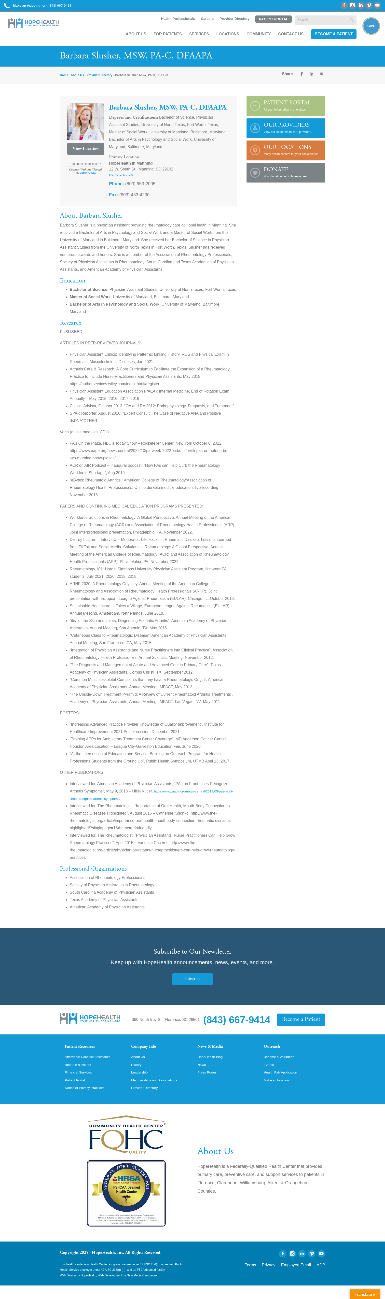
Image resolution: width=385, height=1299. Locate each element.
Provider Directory (228, 26)
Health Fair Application (283, 1084)
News (202, 1076)
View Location (86, 154)
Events (270, 1076)
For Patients (162, 41)
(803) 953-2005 (132, 188)
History (137, 1076)
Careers (200, 26)
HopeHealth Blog (212, 1068)
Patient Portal (267, 26)
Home (64, 80)
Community (253, 41)
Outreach (274, 1052)
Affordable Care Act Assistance (92, 1068)
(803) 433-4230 (129, 200)
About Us (130, 41)
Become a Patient (328, 41)
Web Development (110, 1288)
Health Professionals (171, 26)
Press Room (208, 1084)
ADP (322, 1277)
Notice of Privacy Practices (88, 1101)
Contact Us (285, 41)
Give (368, 33)
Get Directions (123, 180)
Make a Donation (278, 1093)
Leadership (141, 1084)
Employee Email (302, 1277)
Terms (267, 1277)
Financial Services (81, 1084)
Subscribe (192, 984)
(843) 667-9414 (49, 7)
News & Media (213, 1052)
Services (193, 41)
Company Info (147, 1052)
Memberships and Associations (158, 1093)
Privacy (281, 1277)
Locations (221, 41)
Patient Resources (84, 1052)
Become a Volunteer (281, 1068)
